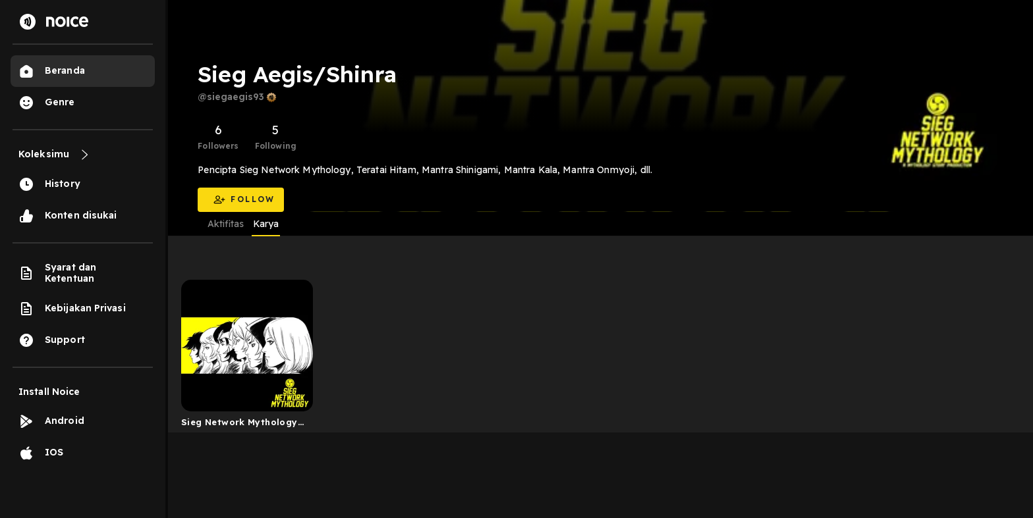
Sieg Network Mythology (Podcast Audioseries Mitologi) (239, 424)
